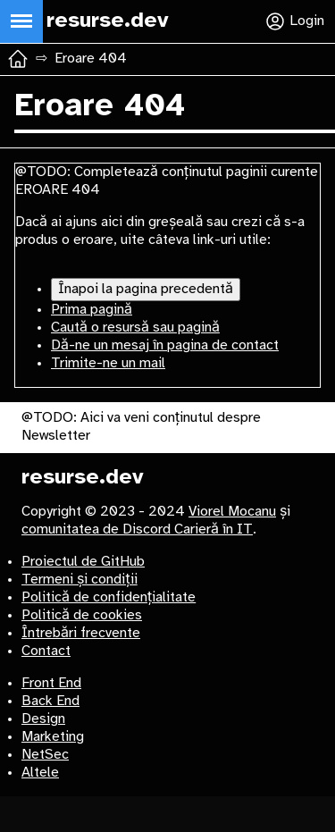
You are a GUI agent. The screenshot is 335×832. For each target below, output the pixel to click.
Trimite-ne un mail (108, 363)
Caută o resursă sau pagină (135, 327)
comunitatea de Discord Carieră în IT (137, 529)
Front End (51, 683)
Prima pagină (91, 309)
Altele (40, 772)
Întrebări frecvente (80, 633)
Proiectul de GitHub (83, 561)
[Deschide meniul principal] (21, 21)
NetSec (45, 754)
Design (43, 719)
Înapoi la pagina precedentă (145, 289)
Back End (50, 701)
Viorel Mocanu (232, 511)
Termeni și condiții (79, 579)
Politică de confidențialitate (108, 597)
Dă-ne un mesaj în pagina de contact (165, 345)
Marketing (52, 736)
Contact (46, 651)
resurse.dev (82, 477)
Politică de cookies (81, 615)
